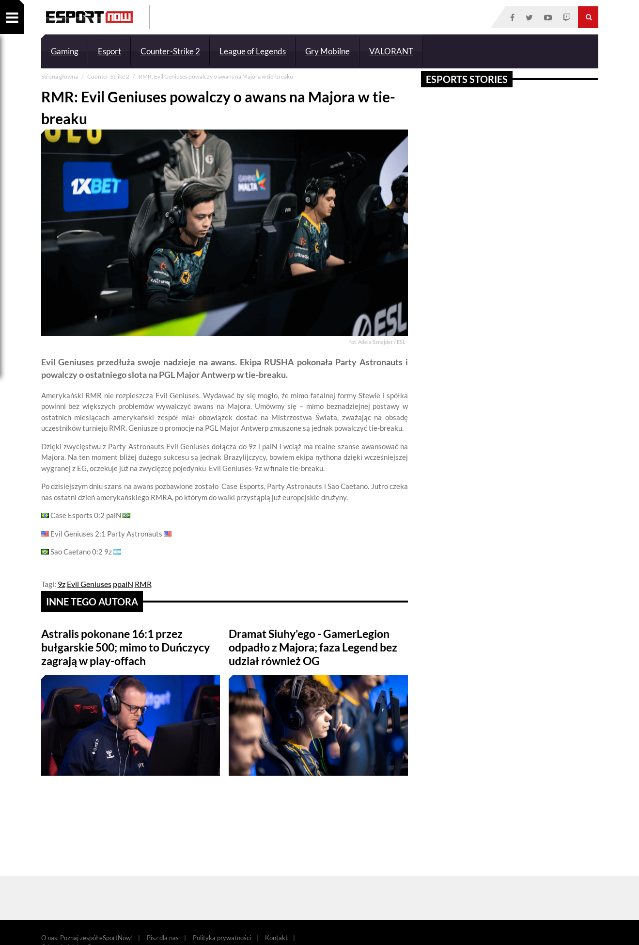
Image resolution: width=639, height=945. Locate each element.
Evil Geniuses (89, 583)
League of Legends (252, 51)
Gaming (64, 51)
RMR (143, 583)
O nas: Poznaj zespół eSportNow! (87, 938)
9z (61, 583)
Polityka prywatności (222, 938)
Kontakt (276, 938)
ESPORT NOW (89, 17)
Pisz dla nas (163, 938)
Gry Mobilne (327, 51)
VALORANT (391, 51)
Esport (109, 51)
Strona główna (60, 76)
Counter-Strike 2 (170, 51)
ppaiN (123, 583)
